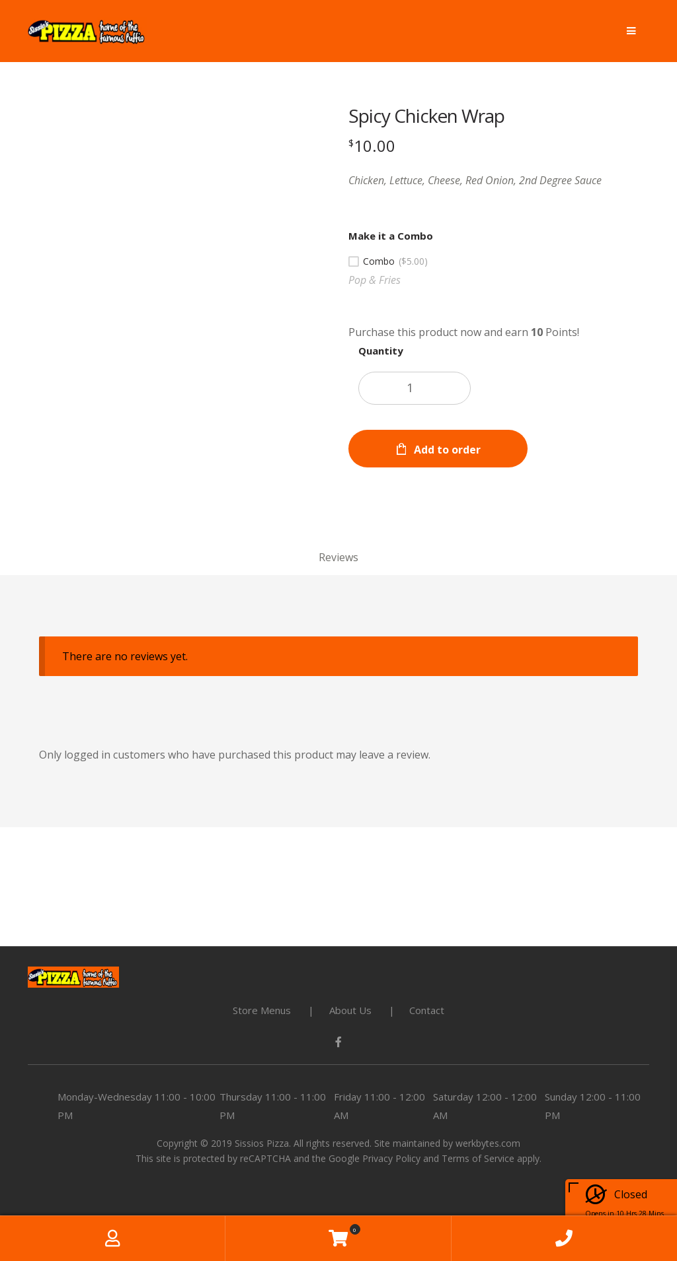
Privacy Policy (391, 1158)
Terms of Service (478, 1158)
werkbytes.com (488, 1143)
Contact (426, 1010)
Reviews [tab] (338, 557)
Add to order (447, 449)
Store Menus (262, 1010)
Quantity (380, 350)
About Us (350, 1010)
